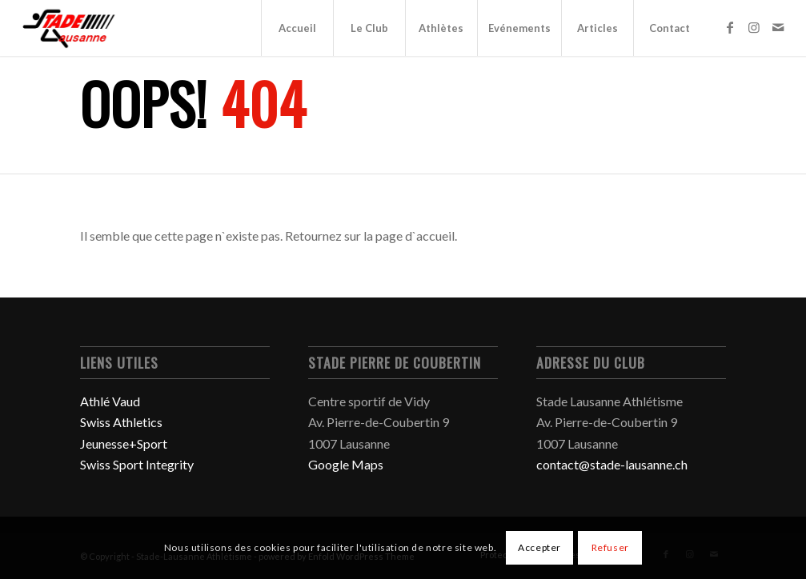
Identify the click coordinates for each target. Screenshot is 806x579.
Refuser (610, 547)
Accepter (539, 547)
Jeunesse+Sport (123, 443)
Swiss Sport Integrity (137, 464)
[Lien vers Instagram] (754, 27)
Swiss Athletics (121, 421)
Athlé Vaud (110, 401)
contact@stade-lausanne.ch (612, 464)
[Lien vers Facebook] (730, 27)
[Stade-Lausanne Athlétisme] (70, 28)
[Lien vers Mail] (778, 27)
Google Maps (345, 464)
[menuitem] (297, 28)
